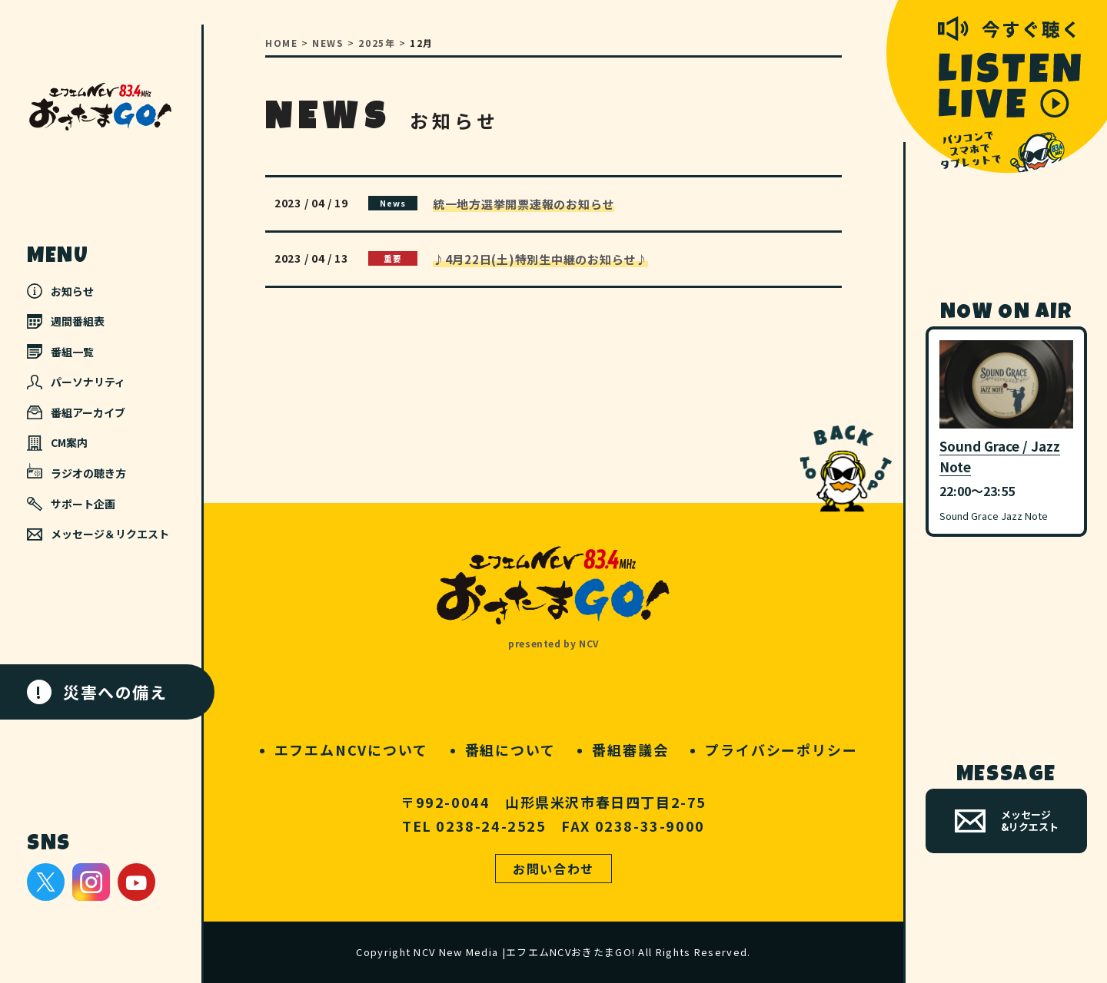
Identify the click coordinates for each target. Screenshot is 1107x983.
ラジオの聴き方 (76, 472)
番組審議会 (630, 750)
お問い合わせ (553, 868)
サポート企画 (71, 504)
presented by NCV (553, 643)
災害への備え (97, 692)
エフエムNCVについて (351, 750)
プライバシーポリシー (781, 750)
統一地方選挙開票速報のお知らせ (523, 204)
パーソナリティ (76, 381)
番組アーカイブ (76, 412)
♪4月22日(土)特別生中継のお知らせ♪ (540, 259)
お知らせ (60, 291)
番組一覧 (60, 351)
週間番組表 (66, 321)
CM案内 (57, 442)
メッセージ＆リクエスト (98, 533)
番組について (510, 750)
